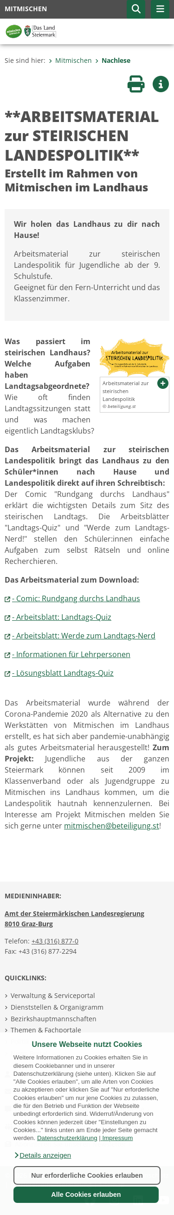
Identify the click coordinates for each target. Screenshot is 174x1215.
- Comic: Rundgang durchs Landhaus (76, 598)
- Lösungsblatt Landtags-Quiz (63, 673)
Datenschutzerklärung (67, 1137)
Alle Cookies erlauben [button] (86, 1194)
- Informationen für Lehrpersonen (71, 654)
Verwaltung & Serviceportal (53, 995)
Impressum (117, 1137)
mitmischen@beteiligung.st (111, 826)
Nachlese (112, 60)
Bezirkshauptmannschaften (54, 1018)
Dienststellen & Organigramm (57, 1007)
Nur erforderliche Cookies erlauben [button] (87, 1175)
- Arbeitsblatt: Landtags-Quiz (61, 617)
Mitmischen (70, 60)
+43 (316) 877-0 (55, 941)
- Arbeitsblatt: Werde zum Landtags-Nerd (83, 636)
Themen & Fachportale (46, 1029)
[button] (42, 1155)
